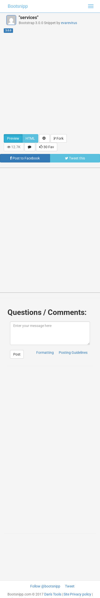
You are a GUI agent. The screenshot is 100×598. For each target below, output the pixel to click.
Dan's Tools (52, 594)
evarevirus (69, 23)
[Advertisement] (48, 83)
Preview (13, 138)
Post (16, 354)
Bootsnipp (18, 6)
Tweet (69, 586)
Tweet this (75, 158)
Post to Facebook (25, 158)
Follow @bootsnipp (45, 586)
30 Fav (46, 147)
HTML (30, 138)
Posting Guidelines (73, 353)
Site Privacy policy (77, 594)
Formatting (45, 353)
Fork (59, 138)
